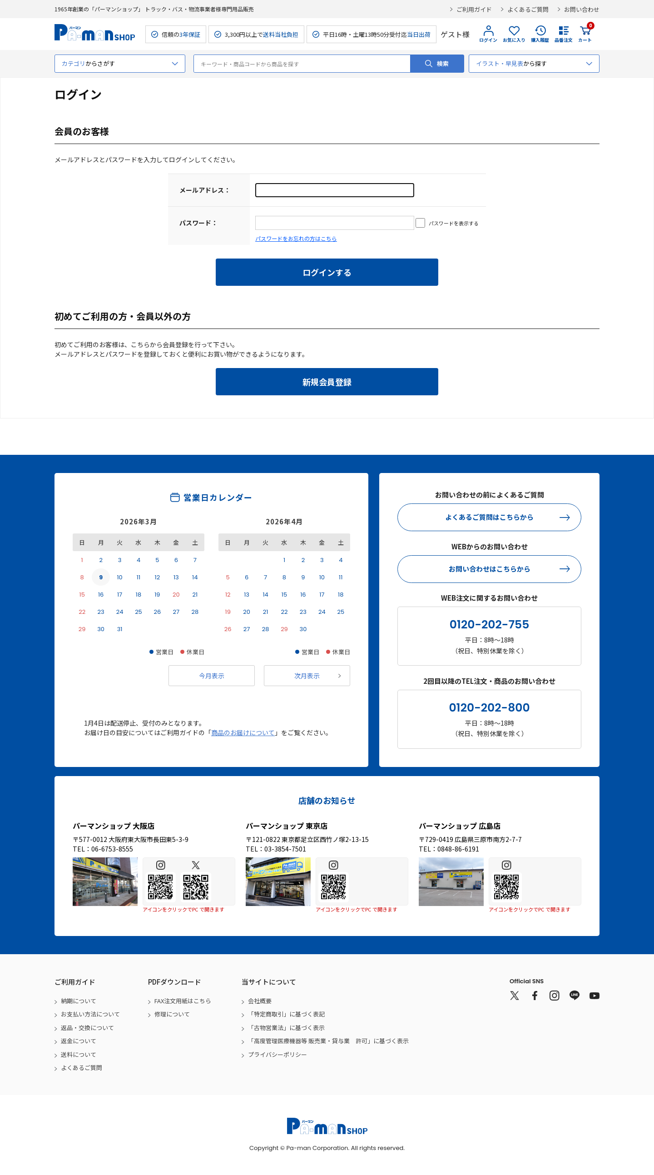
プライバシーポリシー (277, 1054)
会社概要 (260, 1000)
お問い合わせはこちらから (489, 568)
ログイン (488, 39)
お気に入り (514, 39)
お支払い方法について (90, 1014)
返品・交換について (87, 1027)
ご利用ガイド (474, 9)
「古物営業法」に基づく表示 (286, 1027)
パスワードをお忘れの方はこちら (296, 238)
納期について (78, 1000)
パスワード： (198, 222)
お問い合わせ (582, 9)
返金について (78, 1040)
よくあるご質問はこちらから (489, 517)
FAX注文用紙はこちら (182, 1000)
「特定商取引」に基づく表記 (286, 1014)
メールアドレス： (204, 189)
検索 (443, 63)
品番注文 (564, 39)
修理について (172, 1014)
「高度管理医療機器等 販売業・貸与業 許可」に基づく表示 (328, 1040)
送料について (78, 1054)
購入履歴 (540, 39)
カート (585, 34)
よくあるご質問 (528, 9)
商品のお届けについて (243, 732)
